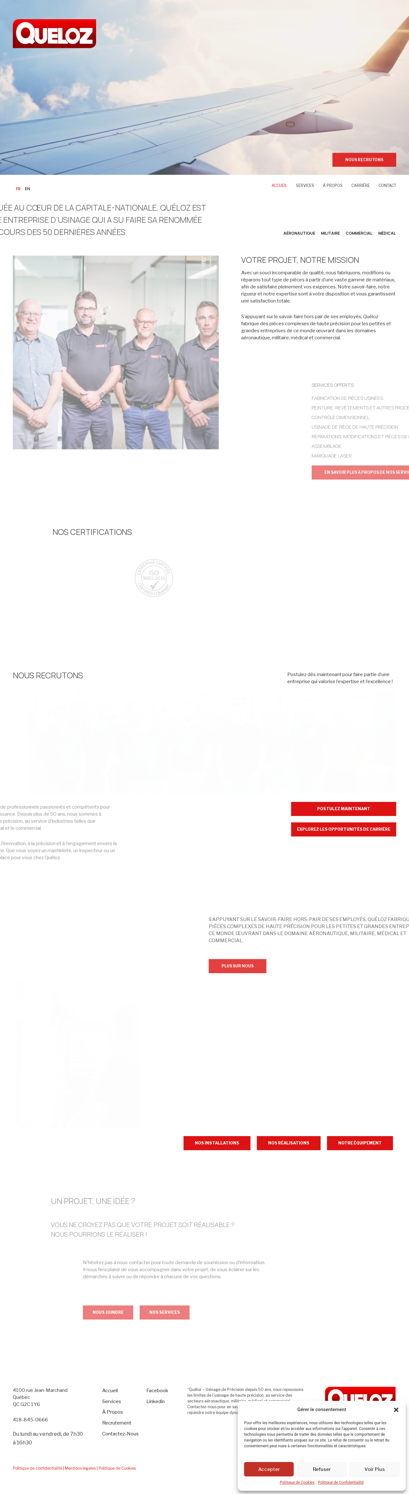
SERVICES (305, 185)
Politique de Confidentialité (341, 1482)
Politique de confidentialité (37, 1468)
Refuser (322, 1469)
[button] (396, 1410)
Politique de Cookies (297, 1482)
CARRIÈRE (360, 185)
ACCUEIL (279, 185)
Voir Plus (374, 1469)
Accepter (269, 1469)
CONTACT (387, 185)
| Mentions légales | (80, 1468)
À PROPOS (333, 185)
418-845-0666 (30, 1420)
